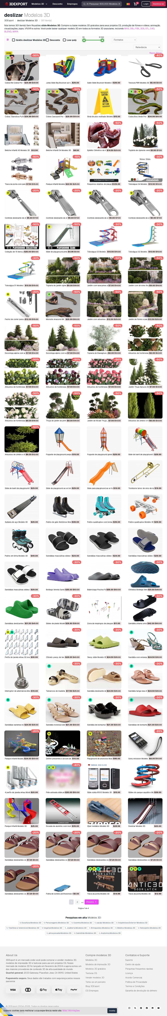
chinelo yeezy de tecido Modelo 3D (61, 657)
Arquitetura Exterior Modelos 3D (131, 923)
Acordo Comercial (133, 977)
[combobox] (124, 40)
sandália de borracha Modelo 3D (101, 725)
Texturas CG (91, 973)
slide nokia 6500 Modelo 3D (99, 792)
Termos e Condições (135, 986)
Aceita (112, 1010)
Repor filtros (155, 53)
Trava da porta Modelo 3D (98, 894)
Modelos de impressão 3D (97, 964)
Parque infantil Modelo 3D (57, 184)
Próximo (91, 902)
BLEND (8, 31)
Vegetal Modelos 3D (52, 928)
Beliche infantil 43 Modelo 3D (17, 150)
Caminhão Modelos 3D (85, 933)
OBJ (132, 28)
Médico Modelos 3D (125, 928)
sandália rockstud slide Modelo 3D (61, 725)
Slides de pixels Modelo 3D (57, 623)
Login (146, 4)
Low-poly (69, 40)
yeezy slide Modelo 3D (97, 657)
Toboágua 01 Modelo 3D (15, 285)
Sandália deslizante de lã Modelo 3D (102, 691)
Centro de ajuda (132, 964)
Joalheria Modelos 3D (76, 928)
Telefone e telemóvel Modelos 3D (22, 928)
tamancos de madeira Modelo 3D (60, 691)
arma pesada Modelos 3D (58, 933)
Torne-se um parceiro (95, 982)
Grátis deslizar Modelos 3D (29, 40)
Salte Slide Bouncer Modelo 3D (100, 83)
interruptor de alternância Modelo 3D (20, 691)
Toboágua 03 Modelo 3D (98, 252)
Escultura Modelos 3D (30, 923)
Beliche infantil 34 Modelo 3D (58, 150)
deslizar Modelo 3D (136, 826)
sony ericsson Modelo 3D (139, 758)
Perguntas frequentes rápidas (139, 968)
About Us (11, 955)
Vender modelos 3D (94, 977)
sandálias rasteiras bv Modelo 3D (19, 725)
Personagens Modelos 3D (56, 923)
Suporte (129, 960)
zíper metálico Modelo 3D (98, 826)
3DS (142, 28)
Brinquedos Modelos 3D (101, 928)
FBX (137, 28)
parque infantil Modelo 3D (16, 758)
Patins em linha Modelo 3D (16, 556)
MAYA (15, 31)
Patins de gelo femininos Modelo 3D (61, 522)
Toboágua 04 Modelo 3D (139, 184)
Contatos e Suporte (137, 955)
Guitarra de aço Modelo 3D (16, 522)
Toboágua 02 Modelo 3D (139, 252)
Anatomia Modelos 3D (110, 933)
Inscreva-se (158, 4)
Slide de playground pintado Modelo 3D (63, 252)
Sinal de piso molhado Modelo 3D (101, 116)
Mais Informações (71, 1010)
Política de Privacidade (136, 982)
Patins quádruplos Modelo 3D (141, 522)
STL (147, 28)
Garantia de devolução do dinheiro (141, 990)
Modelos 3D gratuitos (95, 968)
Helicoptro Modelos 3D (149, 928)
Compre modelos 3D (98, 955)
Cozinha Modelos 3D (81, 923)
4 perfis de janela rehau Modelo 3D (20, 792)
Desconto (53, 40)
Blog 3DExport (92, 986)
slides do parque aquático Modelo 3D (144, 792)
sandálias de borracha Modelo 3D (142, 725)
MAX (126, 28)
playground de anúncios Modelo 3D (102, 758)
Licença (129, 973)
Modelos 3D (91, 960)
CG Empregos (92, 990)
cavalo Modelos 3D (104, 923)
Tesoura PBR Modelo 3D (138, 83)
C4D (152, 28)
